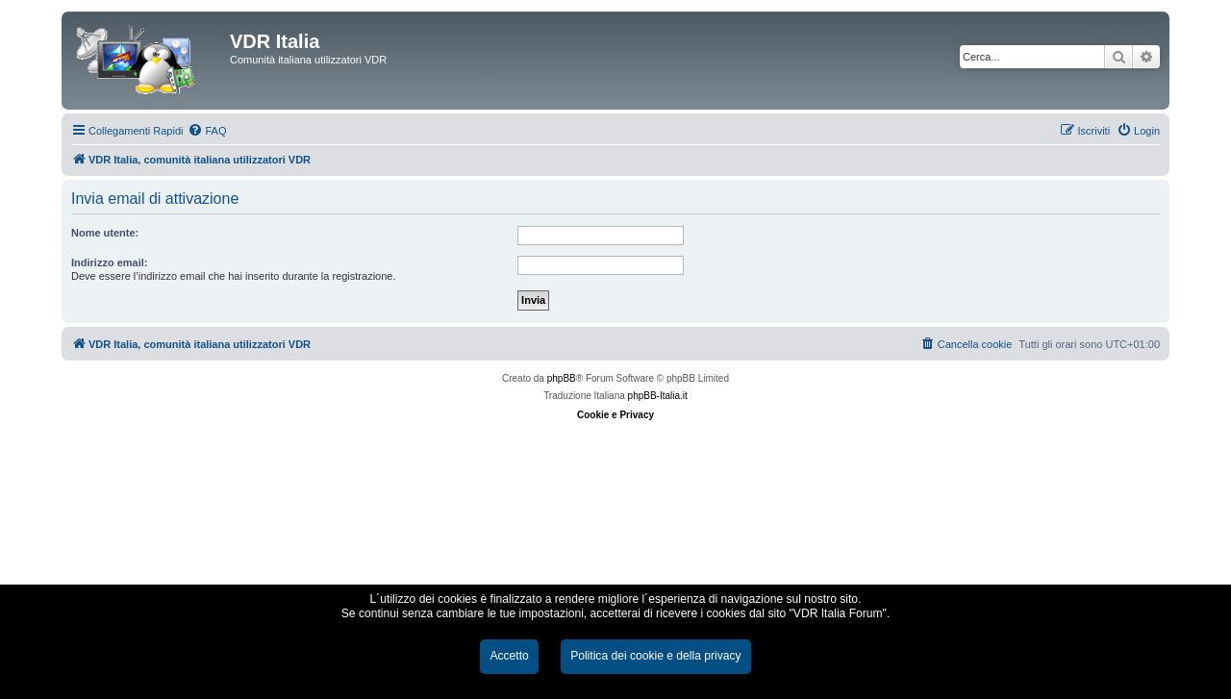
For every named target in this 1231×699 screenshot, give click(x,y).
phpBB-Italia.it (658, 395)
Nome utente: (104, 232)
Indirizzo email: (109, 262)
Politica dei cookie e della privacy (655, 655)
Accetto (509, 655)
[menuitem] (207, 130)
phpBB (561, 378)
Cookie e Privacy (615, 415)
